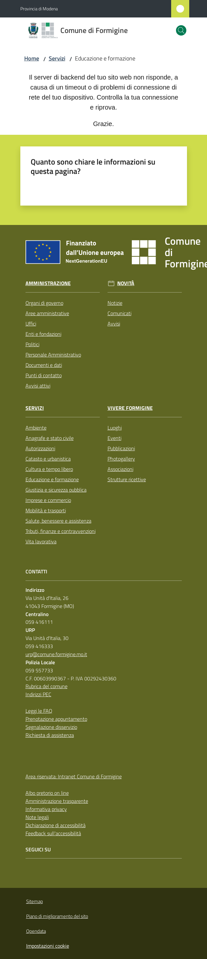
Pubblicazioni (121, 448)
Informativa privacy (46, 809)
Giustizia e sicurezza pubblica (56, 490)
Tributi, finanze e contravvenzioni (61, 531)
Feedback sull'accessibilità (53, 833)
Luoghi (115, 428)
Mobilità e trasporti (46, 510)
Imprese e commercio (48, 500)
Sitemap (34, 901)
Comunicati (119, 313)
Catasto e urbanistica (48, 459)
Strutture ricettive (127, 479)
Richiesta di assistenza (50, 735)
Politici (32, 344)
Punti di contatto (44, 375)
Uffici (31, 323)
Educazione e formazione (52, 479)
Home (31, 58)
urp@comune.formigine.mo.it (56, 654)
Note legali (37, 817)
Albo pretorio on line (47, 793)
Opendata (36, 931)
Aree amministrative (47, 313)
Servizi (57, 58)
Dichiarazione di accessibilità (56, 825)
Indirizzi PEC (38, 694)
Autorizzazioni (40, 448)
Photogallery (121, 459)
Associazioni (120, 469)
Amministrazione (48, 283)
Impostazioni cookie (47, 946)
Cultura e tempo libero (49, 469)
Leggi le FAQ (39, 711)
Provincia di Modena (39, 8)
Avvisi (114, 323)
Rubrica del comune (46, 686)
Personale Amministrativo (53, 354)
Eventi (114, 438)
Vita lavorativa (41, 541)
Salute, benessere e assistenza (58, 521)
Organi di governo (44, 303)
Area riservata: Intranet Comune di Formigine (74, 776)
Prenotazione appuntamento (56, 719)
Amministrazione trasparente (57, 801)
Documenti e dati (44, 365)
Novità (125, 283)
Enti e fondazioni (43, 334)
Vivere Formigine (130, 408)
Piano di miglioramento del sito (57, 916)
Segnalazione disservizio (51, 727)
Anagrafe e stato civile (50, 438)
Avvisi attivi (38, 385)
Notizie (115, 303)
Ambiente (36, 428)
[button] (181, 30)
